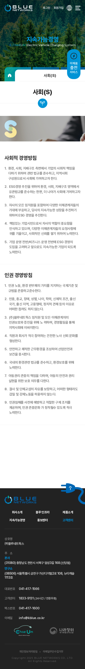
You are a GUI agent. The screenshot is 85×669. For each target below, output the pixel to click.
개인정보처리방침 (28, 651)
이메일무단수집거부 (53, 651)
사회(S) (50, 75)
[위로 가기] (68, 488)
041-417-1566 (29, 589)
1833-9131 (38, 598)
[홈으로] (10, 76)
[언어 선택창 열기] (69, 8)
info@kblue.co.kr (32, 618)
